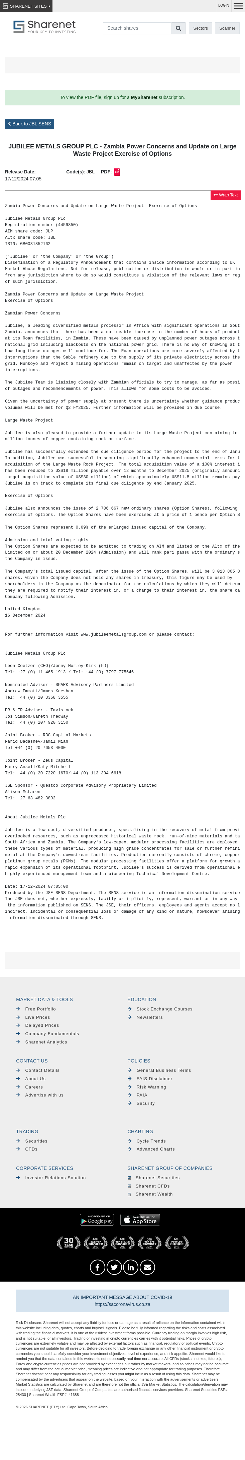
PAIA (138, 1095)
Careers (29, 1086)
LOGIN (223, 5)
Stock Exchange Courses (160, 1008)
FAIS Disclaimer (150, 1078)
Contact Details (37, 1070)
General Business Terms (160, 1070)
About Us (31, 1078)
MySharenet (144, 97)
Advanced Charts (151, 1149)
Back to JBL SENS (29, 123)
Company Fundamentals (47, 1033)
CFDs (26, 1149)
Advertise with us (40, 1095)
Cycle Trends (147, 1141)
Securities (31, 1141)
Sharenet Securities (154, 1177)
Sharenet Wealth (150, 1194)
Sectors (201, 28)
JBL (91, 171)
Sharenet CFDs (149, 1186)
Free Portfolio (36, 1008)
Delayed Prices (37, 1025)
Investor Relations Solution (51, 1177)
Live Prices (33, 1017)
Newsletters (145, 1017)
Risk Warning (147, 1086)
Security (141, 1103)
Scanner (227, 28)
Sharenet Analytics (41, 1041)
